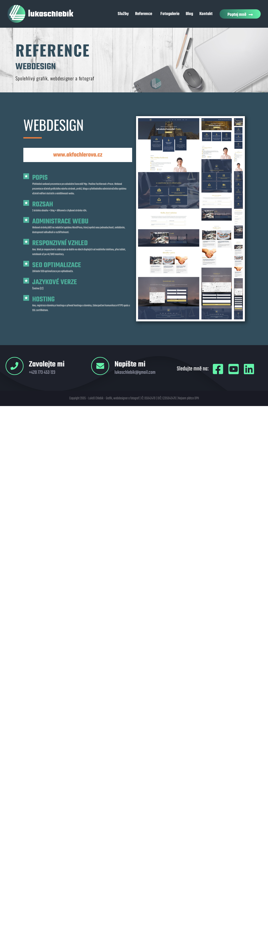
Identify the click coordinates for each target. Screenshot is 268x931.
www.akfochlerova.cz (77, 154)
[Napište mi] (100, 366)
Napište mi (130, 365)
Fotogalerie (169, 13)
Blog (189, 13)
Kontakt (206, 13)
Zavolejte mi (47, 365)
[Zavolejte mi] (15, 366)
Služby (123, 13)
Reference (144, 13)
